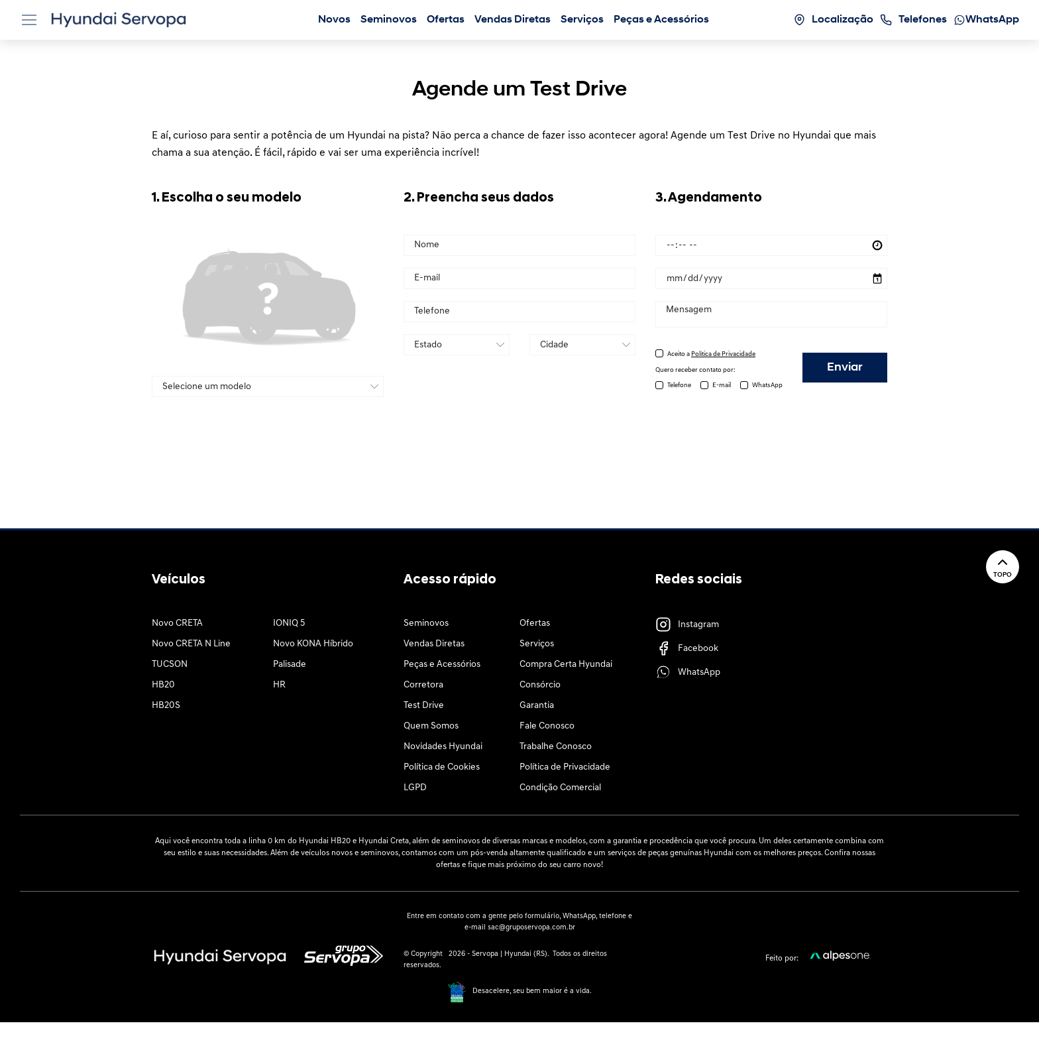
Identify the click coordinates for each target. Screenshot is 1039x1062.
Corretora (423, 685)
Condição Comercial (560, 788)
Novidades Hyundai (443, 747)
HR (279, 685)
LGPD (415, 788)
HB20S (166, 706)
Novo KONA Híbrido (313, 644)
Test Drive (424, 706)
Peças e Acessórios (442, 665)
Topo (1002, 566)
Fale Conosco (547, 726)
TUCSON (170, 665)
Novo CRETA (177, 623)
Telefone (679, 385)
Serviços (537, 644)
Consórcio (540, 685)
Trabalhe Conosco (556, 747)
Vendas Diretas (434, 644)
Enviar (845, 367)
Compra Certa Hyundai (566, 665)
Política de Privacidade (565, 767)
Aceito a (711, 354)
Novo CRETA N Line (191, 644)
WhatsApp (767, 385)
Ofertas (535, 623)
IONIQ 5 (289, 623)
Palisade (289, 665)
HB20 (163, 685)
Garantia (537, 706)
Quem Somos (431, 726)
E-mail (721, 385)
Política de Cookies (442, 767)
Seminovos (426, 623)
